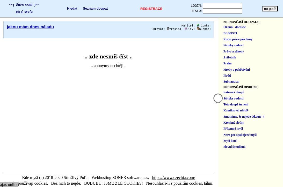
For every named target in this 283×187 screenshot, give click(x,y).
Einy (249, 30)
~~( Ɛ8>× (15, 5)
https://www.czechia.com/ (203, 177)
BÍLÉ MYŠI (23, 12)
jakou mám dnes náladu (30, 27)
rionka (263, 26)
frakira (234, 30)
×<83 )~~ (31, 5)
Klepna (263, 30)
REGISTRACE (144, 9)
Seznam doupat (91, 8)
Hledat (68, 8)
